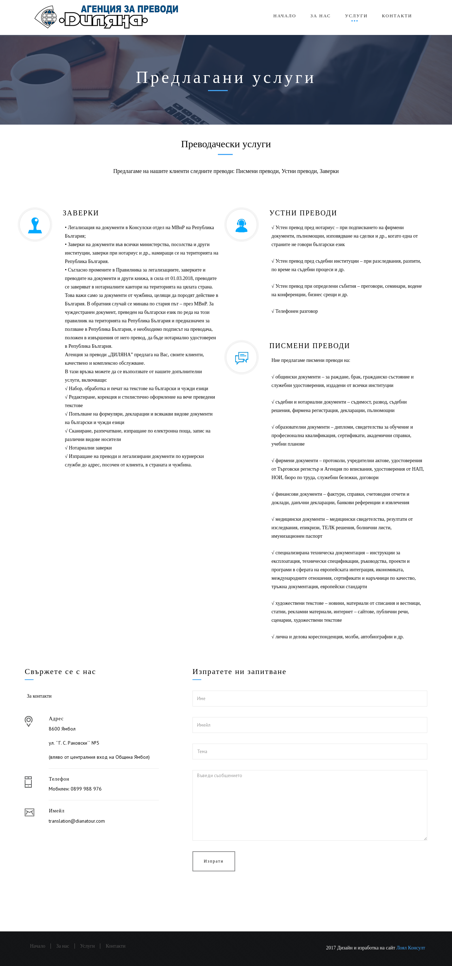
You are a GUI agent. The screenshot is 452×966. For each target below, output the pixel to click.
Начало (284, 15)
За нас (320, 15)
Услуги (356, 15)
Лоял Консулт (411, 947)
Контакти (397, 15)
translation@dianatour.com (77, 821)
